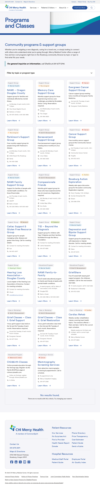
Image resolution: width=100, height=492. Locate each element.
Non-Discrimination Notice (80, 476)
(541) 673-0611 (9, 2)
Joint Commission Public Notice (60, 476)
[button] (34, 8)
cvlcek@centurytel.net (16, 295)
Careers (73, 2)
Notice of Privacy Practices (29, 476)
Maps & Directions (29, 2)
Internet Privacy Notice (12, 476)
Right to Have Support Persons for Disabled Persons (21, 479)
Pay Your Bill (91, 2)
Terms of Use (44, 476)
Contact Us (18, 2)
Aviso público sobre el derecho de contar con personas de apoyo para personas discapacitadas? (34, 483)
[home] (15, 8)
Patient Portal (82, 2)
